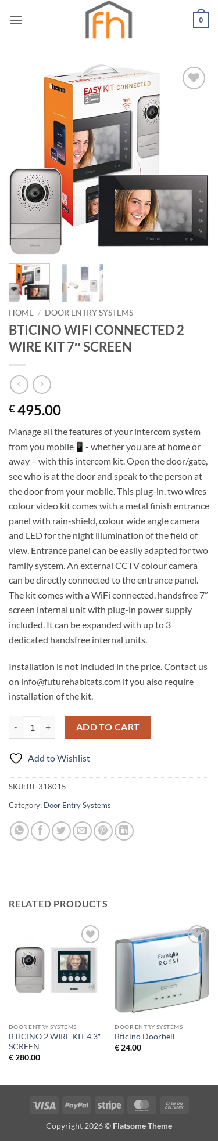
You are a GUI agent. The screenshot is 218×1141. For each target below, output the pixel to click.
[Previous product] (42, 384)
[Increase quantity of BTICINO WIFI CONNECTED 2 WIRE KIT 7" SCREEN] (48, 727)
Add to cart (108, 727)
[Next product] (19, 384)
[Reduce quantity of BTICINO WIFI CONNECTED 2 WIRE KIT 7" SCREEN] (16, 727)
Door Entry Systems (89, 312)
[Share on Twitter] (61, 831)
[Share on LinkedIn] (124, 831)
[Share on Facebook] (40, 831)
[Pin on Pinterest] (103, 831)
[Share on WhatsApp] (19, 831)
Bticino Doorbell (145, 1036)
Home (21, 312)
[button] (16, 20)
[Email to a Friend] (82, 831)
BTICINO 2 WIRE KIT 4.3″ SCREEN (55, 1042)
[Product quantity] (32, 727)
